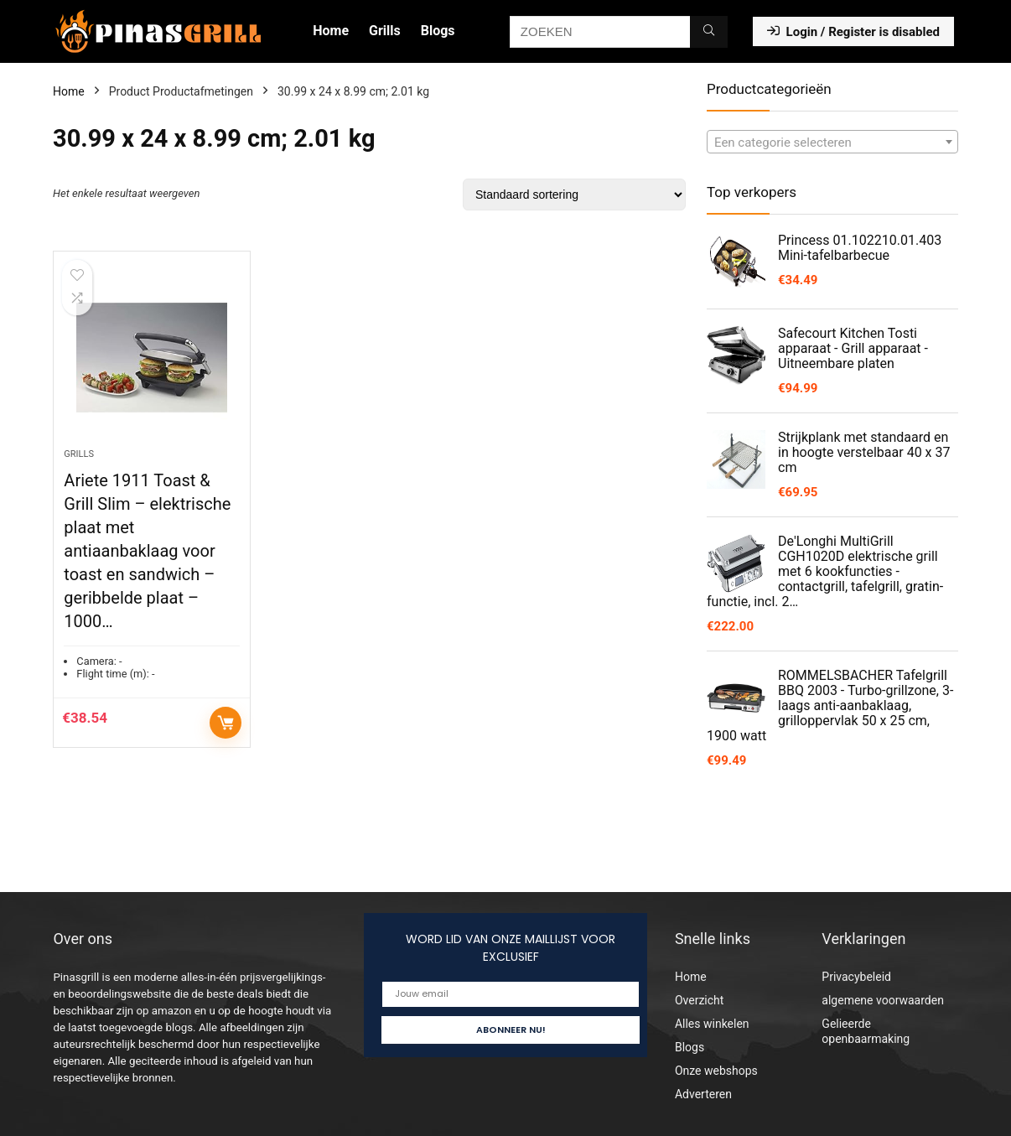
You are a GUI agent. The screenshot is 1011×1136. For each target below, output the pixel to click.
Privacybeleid (856, 976)
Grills (385, 31)
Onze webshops (716, 1070)
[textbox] (832, 142)
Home (331, 31)
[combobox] (832, 141)
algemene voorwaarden (883, 1000)
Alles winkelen (712, 1023)
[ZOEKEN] (709, 32)
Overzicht (699, 1000)
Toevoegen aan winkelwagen (225, 723)
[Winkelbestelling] (574, 194)
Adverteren (703, 1094)
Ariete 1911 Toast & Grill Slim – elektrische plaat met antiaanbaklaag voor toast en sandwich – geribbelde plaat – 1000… (147, 550)
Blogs (438, 31)
